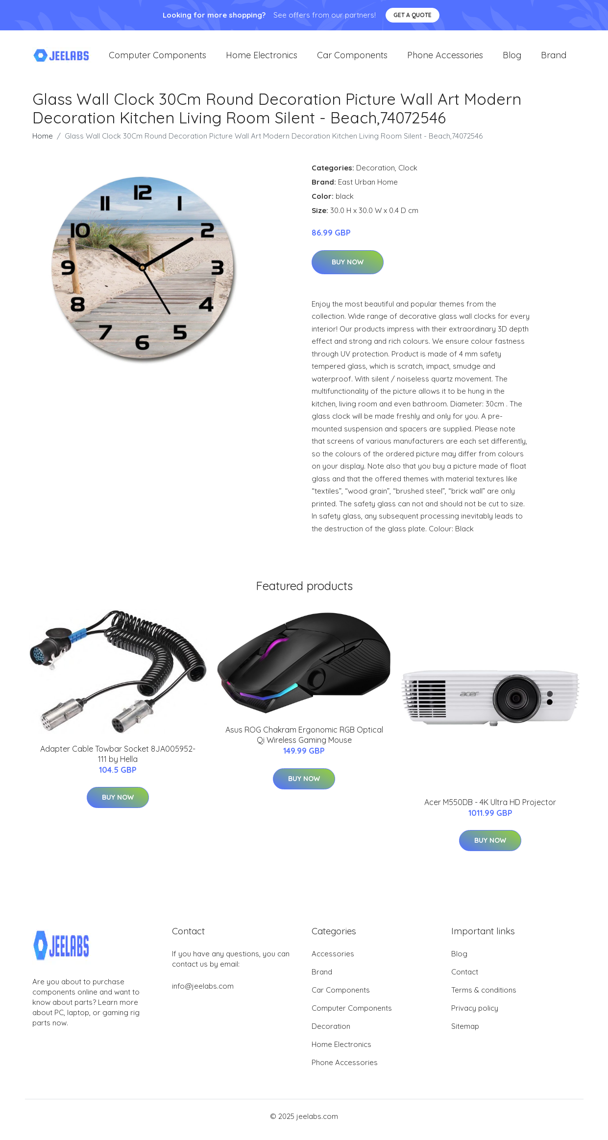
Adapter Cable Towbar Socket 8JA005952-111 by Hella (117, 761)
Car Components (352, 58)
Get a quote (412, 15)
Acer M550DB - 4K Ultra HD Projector (490, 809)
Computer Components (157, 58)
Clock (407, 174)
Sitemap (465, 1033)
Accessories (333, 960)
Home (42, 142)
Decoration (375, 174)
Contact (464, 978)
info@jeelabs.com (203, 993)
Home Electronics (261, 58)
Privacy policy (474, 1015)
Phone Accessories (445, 58)
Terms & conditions (483, 996)
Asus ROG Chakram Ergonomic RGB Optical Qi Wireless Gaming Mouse (304, 742)
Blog (512, 58)
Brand (553, 58)
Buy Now (348, 268)
